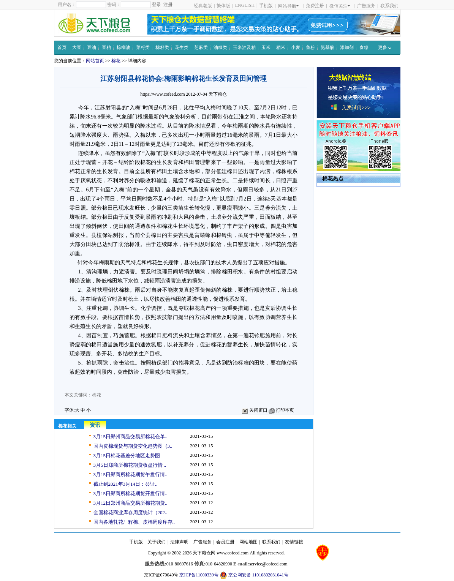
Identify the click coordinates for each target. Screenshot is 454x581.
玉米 (266, 47)
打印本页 (281, 410)
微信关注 (339, 6)
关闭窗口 (254, 410)
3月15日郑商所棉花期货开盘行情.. (130, 493)
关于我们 (156, 542)
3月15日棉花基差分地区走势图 (126, 455)
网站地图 (248, 542)
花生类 (181, 47)
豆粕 (106, 47)
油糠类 (220, 47)
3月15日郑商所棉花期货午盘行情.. (130, 474)
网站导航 (288, 6)
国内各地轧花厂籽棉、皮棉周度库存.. (134, 522)
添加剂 (347, 47)
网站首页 (95, 60)
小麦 (295, 47)
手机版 (266, 5)
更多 (384, 47)
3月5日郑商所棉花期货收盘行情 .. (129, 465)
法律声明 (179, 542)
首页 (61, 47)
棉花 (115, 60)
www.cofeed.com (232, 553)
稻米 (280, 47)
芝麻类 (201, 47)
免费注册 (315, 5)
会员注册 (225, 542)
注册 (167, 4)
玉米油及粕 (244, 47)
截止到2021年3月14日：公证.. (125, 484)
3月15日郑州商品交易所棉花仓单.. (130, 436)
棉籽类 (162, 47)
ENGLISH (245, 5)
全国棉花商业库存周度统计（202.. (130, 512)
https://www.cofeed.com (162, 94)
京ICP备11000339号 (198, 575)
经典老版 (203, 5)
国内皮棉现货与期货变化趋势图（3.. (132, 446)
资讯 (95, 425)
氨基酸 (327, 47)
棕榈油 (123, 47)
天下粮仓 (218, 94)
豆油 (91, 47)
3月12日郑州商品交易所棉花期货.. (130, 503)
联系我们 (389, 5)
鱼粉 (310, 47)
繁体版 (223, 5)
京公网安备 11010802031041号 (254, 575)
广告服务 (366, 5)
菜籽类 (143, 47)
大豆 (76, 47)
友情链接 (294, 542)
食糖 (364, 47)
